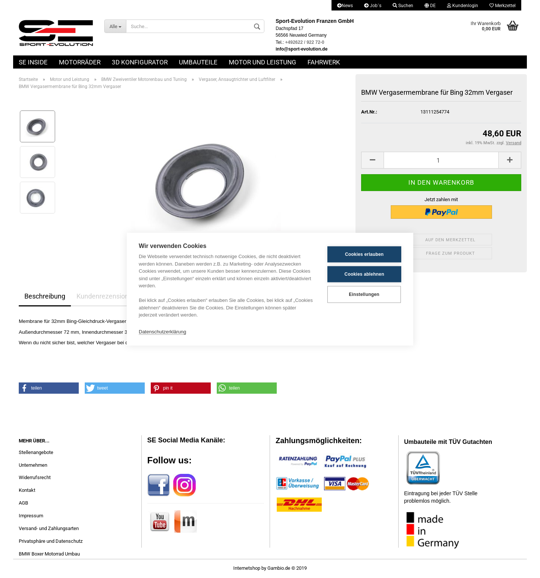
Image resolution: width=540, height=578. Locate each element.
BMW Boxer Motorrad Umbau (49, 554)
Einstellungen (364, 294)
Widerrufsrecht (35, 477)
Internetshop (246, 568)
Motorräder (79, 62)
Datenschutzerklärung (162, 332)
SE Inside (33, 62)
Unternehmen (33, 465)
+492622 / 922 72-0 (304, 42)
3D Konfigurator (140, 62)
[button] (49, 388)
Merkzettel (502, 5)
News (345, 5)
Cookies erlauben (364, 254)
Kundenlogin (462, 5)
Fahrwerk (324, 62)
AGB (23, 503)
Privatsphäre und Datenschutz (50, 541)
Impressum (31, 515)
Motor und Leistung (262, 62)
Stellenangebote (36, 452)
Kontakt (27, 490)
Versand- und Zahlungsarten (49, 528)
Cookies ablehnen (364, 274)
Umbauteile (198, 62)
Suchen (403, 5)
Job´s (372, 5)
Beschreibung (44, 296)
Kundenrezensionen (106, 296)
